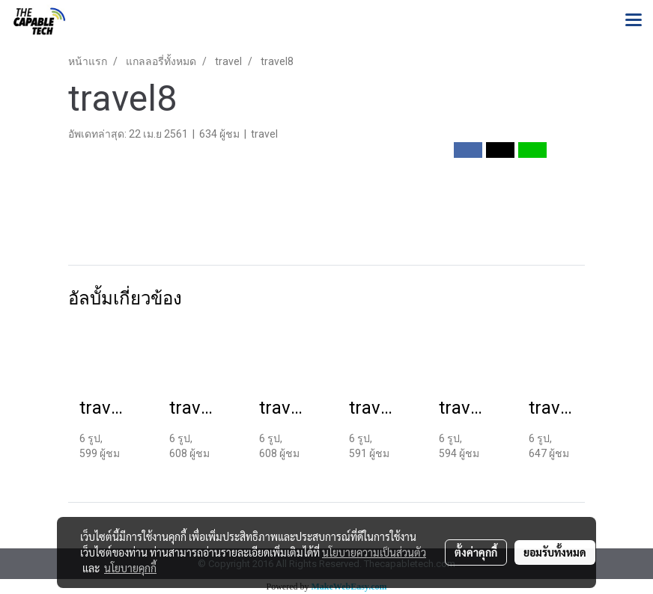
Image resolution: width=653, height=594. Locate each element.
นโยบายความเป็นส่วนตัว (374, 552)
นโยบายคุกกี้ (130, 568)
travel (264, 134)
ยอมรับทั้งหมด (554, 552)
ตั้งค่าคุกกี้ (476, 552)
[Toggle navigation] (633, 20)
